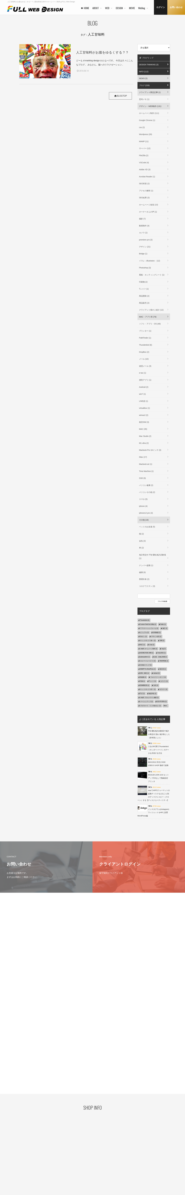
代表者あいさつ (74, 1157)
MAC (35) (143, 429)
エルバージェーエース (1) (148, 661)
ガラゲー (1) (163, 689)
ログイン (160, 7)
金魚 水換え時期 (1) (160, 657)
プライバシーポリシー (24, 1157)
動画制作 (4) (144, 226)
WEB (95, 1148)
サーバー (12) (144, 148)
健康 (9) (142, 572)
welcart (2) (156, 673)
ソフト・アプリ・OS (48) (150, 324)
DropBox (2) (144, 352)
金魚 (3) (142, 541)
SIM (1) (162, 640)
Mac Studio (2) (145, 436)
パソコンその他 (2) (147, 492)
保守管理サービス (101, 1169)
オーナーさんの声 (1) (148, 212)
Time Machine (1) (146, 471)
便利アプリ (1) (145, 380)
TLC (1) (142, 693)
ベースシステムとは (102, 1153)
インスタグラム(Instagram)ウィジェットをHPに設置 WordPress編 (153, 812)
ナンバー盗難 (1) (146, 565)
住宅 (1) (156, 685)
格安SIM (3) (144, 422)
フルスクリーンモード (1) (158, 677)
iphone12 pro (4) (146, 513)
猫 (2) (141, 534)
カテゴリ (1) (164, 681)
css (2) (142, 127)
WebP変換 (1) (164, 661)
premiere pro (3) (145, 240)
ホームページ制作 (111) (149, 113)
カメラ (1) (143, 233)
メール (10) (144, 359)
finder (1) (163, 624)
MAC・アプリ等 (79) (147, 317)
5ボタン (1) (143, 636)
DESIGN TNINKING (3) (148, 65)
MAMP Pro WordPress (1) (148, 669)
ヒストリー (99, 1157)
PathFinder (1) (145, 338)
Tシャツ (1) (144, 289)
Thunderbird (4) (144, 620)
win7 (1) (142, 394)
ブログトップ (146, 58)
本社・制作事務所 (75, 1178)
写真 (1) (142, 681)
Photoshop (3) (145, 268)
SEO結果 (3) (144, 198)
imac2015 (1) (162, 653)
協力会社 (72, 1166)
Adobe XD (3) (144, 169)
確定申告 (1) (152, 693)
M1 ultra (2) (144, 443)
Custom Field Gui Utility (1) (148, 624)
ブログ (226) (144, 85)
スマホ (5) (143, 499)
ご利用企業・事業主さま (77, 1161)
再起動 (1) (143, 677)
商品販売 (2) (144, 303)
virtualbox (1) (144, 408)
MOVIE (148, 1148)
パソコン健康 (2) (146, 485)
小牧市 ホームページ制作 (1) (148, 648)
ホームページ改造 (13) (148, 205)
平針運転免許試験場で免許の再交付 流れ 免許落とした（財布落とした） (159, 734)
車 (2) (141, 548)
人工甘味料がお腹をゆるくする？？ (102, 52)
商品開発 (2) (144, 296)
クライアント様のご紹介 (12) (151, 310)
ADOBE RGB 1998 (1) (146, 653)
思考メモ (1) (144, 99)
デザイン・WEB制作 (153, 1161)
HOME (70, 1148)
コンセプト (124, 1153)
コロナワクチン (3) (147, 586)
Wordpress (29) (145, 134)
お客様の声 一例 (74, 1170)
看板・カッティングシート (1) (151, 275)
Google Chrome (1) (147, 120)
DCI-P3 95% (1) (162, 701)
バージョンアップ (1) (146, 701)
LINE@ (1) (143, 401)
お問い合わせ (176, 7)
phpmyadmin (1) (145, 657)
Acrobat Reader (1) (147, 177)
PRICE (97, 1165)
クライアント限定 (152, 1157)
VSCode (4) (144, 162)
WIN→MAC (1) (144, 673)
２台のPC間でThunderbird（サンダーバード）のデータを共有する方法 (158, 749)
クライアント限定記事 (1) (150, 92)
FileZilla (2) (143, 155)
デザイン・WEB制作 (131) (150, 106)
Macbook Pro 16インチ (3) (150, 450)
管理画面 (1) (157, 632)
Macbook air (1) (145, 464)
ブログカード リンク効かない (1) (150, 705)
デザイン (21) (144, 247)
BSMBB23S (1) (144, 685)
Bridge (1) (143, 254)
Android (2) (143, 387)
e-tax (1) (142, 373)
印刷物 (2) (143, 282)
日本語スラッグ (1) (146, 665)
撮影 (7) (142, 219)
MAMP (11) (144, 141)
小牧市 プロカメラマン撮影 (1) (149, 697)
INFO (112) (143, 72)
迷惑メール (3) (145, 366)
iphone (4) (143, 506)
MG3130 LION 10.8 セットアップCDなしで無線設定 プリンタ (158, 778)
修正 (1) (165, 628)
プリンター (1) (145, 331)
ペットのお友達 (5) (147, 527)
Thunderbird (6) (145, 345)
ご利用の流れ (99, 1173)
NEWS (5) (143, 78)
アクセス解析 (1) (146, 191)
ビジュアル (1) (144, 632)
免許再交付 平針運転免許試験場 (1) (152, 557)
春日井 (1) (163, 669)
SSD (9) (142, 478)
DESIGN (122, 1148)
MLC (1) (142, 644)
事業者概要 (73, 1174)
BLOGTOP (120, 96)
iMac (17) (143, 457)
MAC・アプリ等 (152, 1166)
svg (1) (164, 648)
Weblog (148, 1153)
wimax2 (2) (143, 415)
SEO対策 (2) (144, 183)
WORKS (98, 1161)
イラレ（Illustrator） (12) (149, 261)
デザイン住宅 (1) (156, 636)
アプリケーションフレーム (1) (149, 628)
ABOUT (70, 1153)
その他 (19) (144, 520)
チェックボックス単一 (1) (148, 640)
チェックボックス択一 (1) (148, 689)
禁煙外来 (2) (144, 579)
